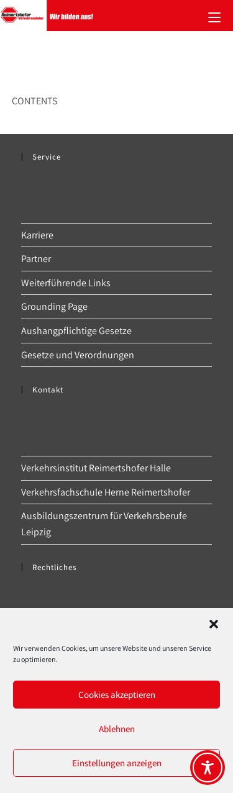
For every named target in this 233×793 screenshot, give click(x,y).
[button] (214, 624)
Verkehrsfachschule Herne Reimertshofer (105, 492)
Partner (36, 258)
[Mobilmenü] (214, 15)
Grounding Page (54, 306)
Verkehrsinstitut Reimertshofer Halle (96, 467)
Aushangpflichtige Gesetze (76, 330)
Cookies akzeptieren (116, 694)
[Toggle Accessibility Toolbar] (207, 767)
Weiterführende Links (66, 282)
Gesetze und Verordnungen (77, 354)
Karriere (37, 235)
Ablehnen (117, 729)
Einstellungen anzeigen (117, 763)
